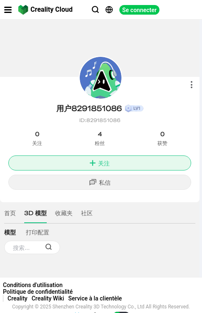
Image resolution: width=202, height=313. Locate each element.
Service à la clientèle (95, 298)
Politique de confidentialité (38, 291)
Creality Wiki (48, 298)
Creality (18, 298)
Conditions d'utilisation (33, 285)
